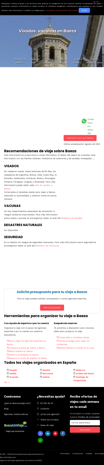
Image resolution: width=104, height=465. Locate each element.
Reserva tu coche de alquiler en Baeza (27, 358)
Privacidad (64, 453)
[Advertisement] (52, 92)
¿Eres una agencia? (50, 414)
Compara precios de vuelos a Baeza (26, 348)
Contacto (44, 408)
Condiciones (77, 453)
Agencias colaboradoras (16, 414)
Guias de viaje (47, 425)
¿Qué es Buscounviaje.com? (17, 403)
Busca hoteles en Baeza (20, 351)
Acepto (84, 10)
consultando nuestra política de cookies (61, 10)
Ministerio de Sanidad (71, 218)
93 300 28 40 (46, 403)
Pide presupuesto (52, 307)
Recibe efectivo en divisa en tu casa (75, 348)
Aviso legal (99, 453)
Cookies (89, 453)
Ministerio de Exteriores (47, 246)
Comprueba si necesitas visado (73, 337)
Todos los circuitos (49, 419)
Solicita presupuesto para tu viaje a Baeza (52, 292)
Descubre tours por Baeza (80, 138)
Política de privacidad (88, 417)
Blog (6, 408)
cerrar (96, 1)
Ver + (6, 382)
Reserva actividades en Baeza (22, 355)
